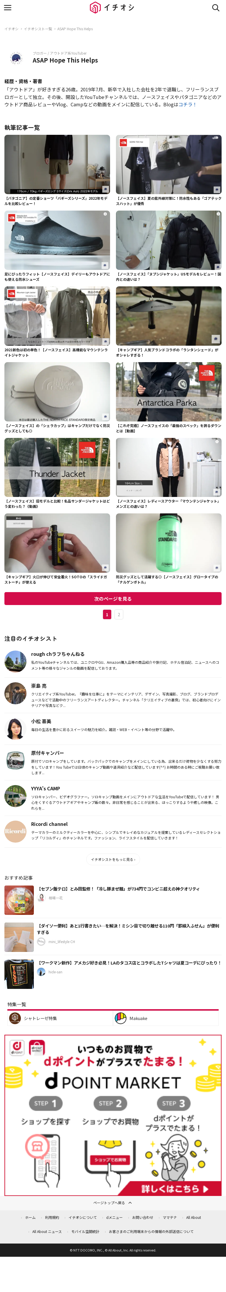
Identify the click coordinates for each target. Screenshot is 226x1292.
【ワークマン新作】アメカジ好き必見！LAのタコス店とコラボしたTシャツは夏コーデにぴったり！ (129, 963)
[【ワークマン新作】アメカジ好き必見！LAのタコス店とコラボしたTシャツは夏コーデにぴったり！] (19, 974)
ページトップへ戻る (113, 1202)
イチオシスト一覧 (38, 28)
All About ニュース (47, 1231)
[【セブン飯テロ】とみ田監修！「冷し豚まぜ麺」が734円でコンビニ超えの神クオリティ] (19, 900)
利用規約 (52, 1217)
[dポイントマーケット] (113, 1192)
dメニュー (114, 1217)
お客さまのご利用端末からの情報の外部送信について (151, 1231)
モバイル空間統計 (85, 1231)
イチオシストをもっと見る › (113, 859)
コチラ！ (187, 104)
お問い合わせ (142, 1217)
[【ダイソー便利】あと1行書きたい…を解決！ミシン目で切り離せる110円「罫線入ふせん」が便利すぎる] (19, 937)
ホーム (30, 1217)
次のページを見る (113, 598)
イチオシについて (83, 1217)
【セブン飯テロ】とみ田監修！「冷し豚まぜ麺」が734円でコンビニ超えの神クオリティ (118, 889)
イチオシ (11, 28)
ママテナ (170, 1217)
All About (193, 1217)
